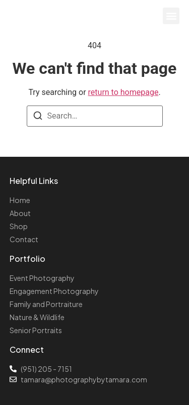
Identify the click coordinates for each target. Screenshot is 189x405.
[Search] (38, 117)
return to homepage (123, 92)
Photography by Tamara (66, 12)
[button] (171, 16)
